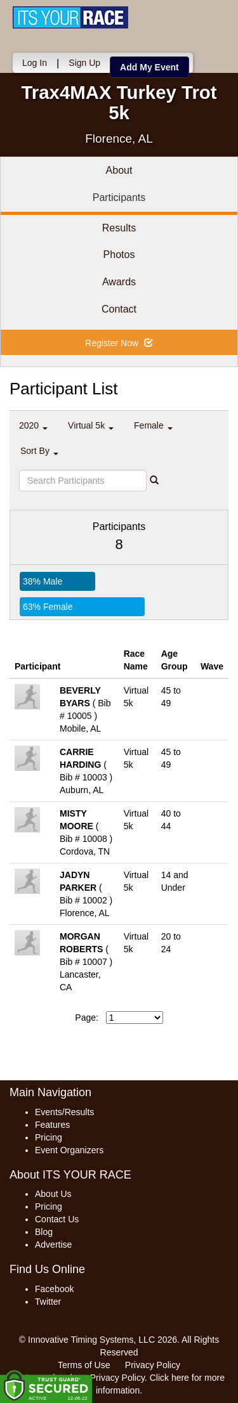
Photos (119, 254)
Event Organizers (69, 1150)
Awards (119, 281)
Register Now (119, 343)
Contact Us (57, 1219)
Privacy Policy (152, 1365)
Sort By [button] (39, 451)
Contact (119, 309)
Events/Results (64, 1112)
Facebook (54, 1289)
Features (52, 1125)
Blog (44, 1232)
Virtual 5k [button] (91, 425)
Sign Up (84, 63)
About (119, 170)
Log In (34, 63)
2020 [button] (33, 425)
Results (119, 228)
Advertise (53, 1244)
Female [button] (153, 425)
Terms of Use (84, 1365)
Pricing (48, 1137)
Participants (119, 197)
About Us (53, 1194)
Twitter (48, 1301)
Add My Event (149, 67)
